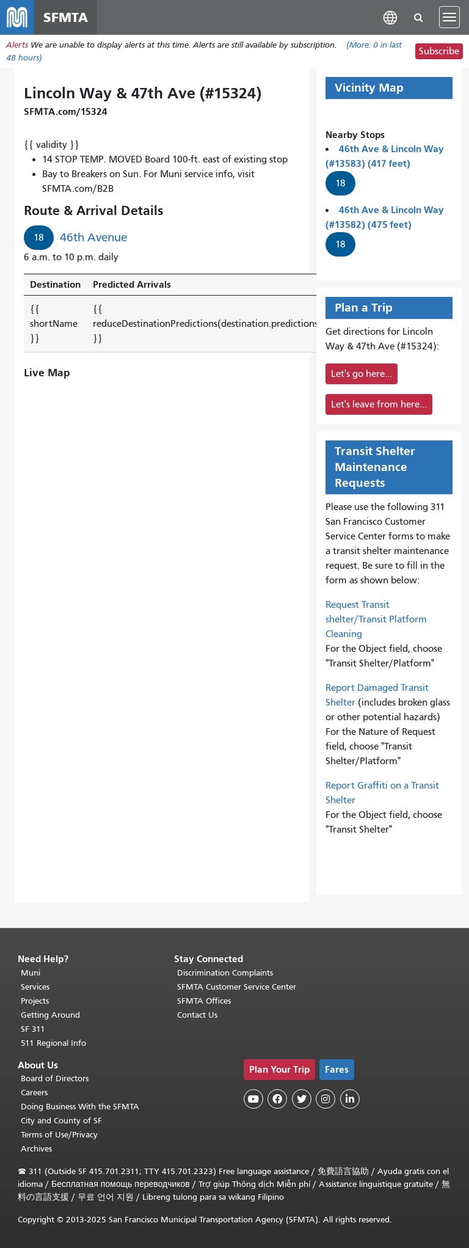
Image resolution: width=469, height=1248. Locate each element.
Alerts (17, 45)
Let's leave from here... (379, 404)
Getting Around (50, 1015)
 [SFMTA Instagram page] (325, 1099)
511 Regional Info (53, 1043)
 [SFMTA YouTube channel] (253, 1099)
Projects (35, 1001)
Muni (30, 973)
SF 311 (33, 1029)
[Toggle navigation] (449, 17)
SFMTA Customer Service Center (236, 987)
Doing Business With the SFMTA (80, 1106)
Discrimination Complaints (225, 973)
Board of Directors (55, 1078)
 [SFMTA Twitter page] (302, 1099)
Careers (34, 1092)
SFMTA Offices (204, 1001)
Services (35, 987)
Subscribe (439, 51)
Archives (36, 1149)
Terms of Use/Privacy (59, 1134)
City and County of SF (61, 1120)
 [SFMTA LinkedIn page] (350, 1099)
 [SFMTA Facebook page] (277, 1099)
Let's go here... (361, 373)
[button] (390, 17)
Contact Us (197, 1015)
